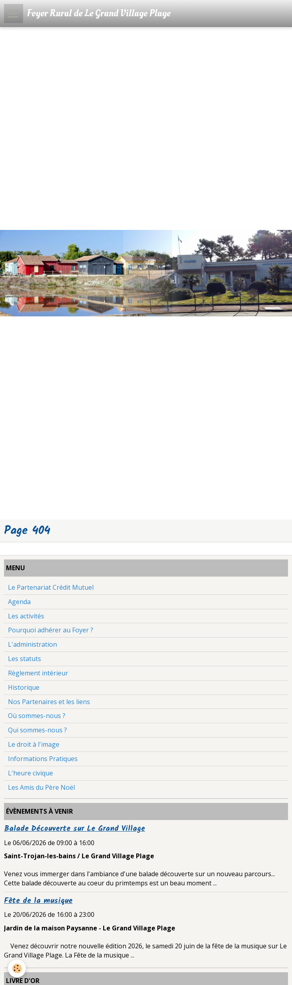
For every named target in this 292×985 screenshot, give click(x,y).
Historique (23, 687)
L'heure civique (30, 773)
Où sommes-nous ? (36, 715)
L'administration (32, 644)
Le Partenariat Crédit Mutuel (51, 587)
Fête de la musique (38, 901)
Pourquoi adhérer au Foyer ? (50, 630)
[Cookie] (17, 968)
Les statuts (24, 658)
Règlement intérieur (38, 673)
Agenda (19, 601)
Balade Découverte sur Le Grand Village (74, 829)
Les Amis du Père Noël (41, 787)
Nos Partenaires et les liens (49, 701)
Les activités (26, 616)
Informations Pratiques (43, 758)
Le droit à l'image (33, 744)
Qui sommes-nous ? (37, 730)
